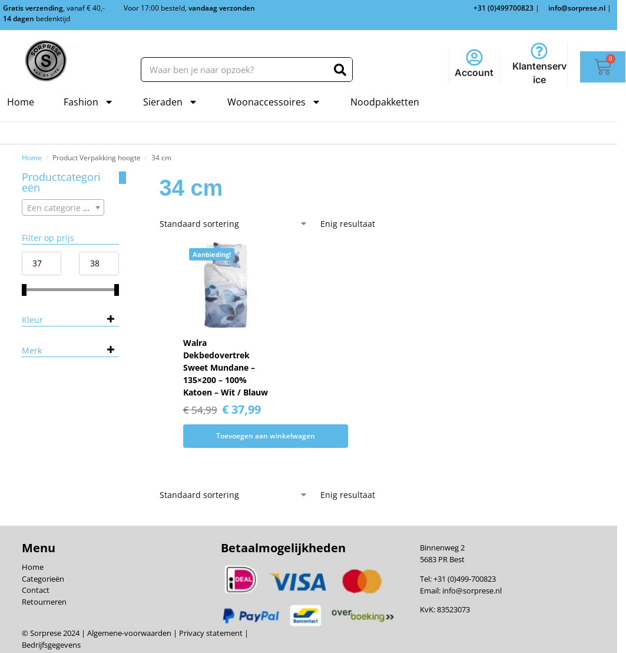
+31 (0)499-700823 (464, 578)
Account (474, 72)
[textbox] (63, 208)
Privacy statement (210, 633)
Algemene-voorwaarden (129, 633)
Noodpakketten (384, 101)
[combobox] (63, 207)
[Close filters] (122, 178)
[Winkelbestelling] (234, 223)
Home (20, 101)
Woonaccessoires (274, 102)
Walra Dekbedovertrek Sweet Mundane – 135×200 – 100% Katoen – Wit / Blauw (225, 367)
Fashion (89, 102)
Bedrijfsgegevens (51, 644)
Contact (35, 590)
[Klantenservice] (539, 51)
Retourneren (44, 601)
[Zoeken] (340, 69)
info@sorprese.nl (472, 590)
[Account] (474, 57)
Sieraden (170, 102)
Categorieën (43, 578)
